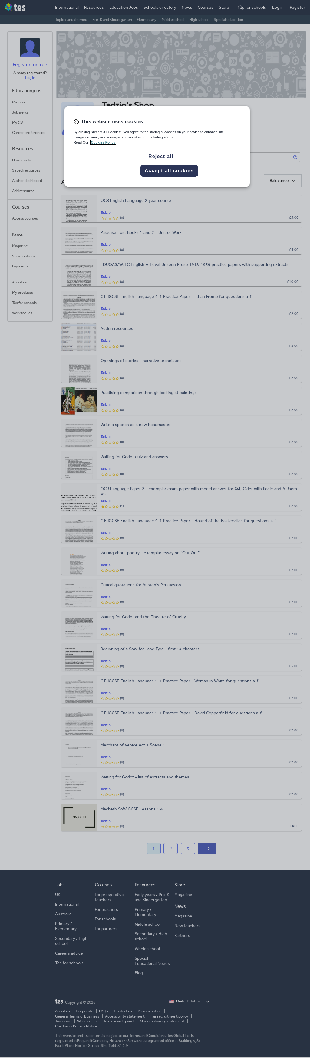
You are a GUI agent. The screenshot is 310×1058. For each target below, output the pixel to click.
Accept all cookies (169, 170)
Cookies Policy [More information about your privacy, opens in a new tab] (103, 142)
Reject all (160, 156)
